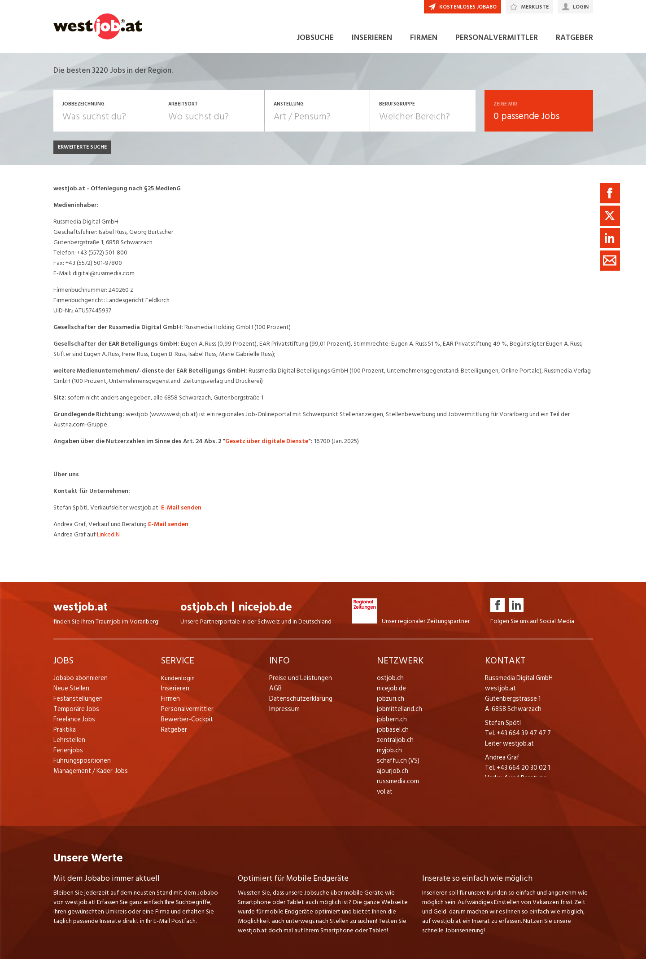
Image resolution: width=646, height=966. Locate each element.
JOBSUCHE (315, 44)
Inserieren (174, 695)
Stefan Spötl (502, 729)
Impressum (283, 716)
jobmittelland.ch (399, 716)
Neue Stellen (70, 695)
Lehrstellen (68, 747)
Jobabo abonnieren (79, 685)
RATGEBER (574, 44)
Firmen (170, 705)
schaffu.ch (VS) (396, 767)
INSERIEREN (372, 44)
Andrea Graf (501, 764)
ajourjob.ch (391, 778)
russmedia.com (396, 788)
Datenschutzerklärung (298, 705)
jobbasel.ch (392, 736)
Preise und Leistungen (298, 685)
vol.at (384, 798)
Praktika (64, 736)
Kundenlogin (178, 685)
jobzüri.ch (389, 705)
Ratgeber (174, 736)
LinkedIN (109, 541)
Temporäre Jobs (74, 716)
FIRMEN (423, 44)
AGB (275, 695)
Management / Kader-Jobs (89, 778)
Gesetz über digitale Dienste (266, 448)
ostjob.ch (203, 614)
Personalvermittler (186, 716)
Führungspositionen (79, 767)
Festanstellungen (76, 705)
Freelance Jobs (73, 726)
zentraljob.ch (394, 747)
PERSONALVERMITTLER (496, 44)
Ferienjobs (67, 757)
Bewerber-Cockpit (186, 726)
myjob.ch (389, 757)
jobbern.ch (391, 726)
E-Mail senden (182, 514)
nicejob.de (265, 614)
